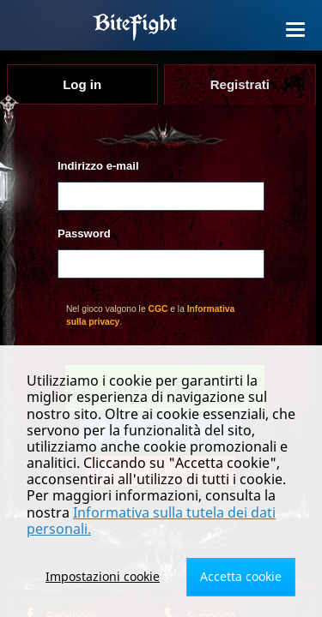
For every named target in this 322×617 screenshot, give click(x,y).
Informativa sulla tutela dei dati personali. (151, 520)
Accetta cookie (241, 576)
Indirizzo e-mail (98, 165)
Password (84, 233)
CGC (158, 309)
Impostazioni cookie (103, 576)
